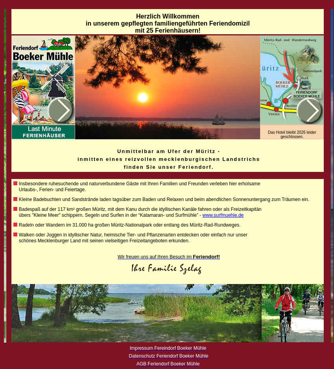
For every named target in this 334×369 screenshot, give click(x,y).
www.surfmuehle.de (223, 215)
